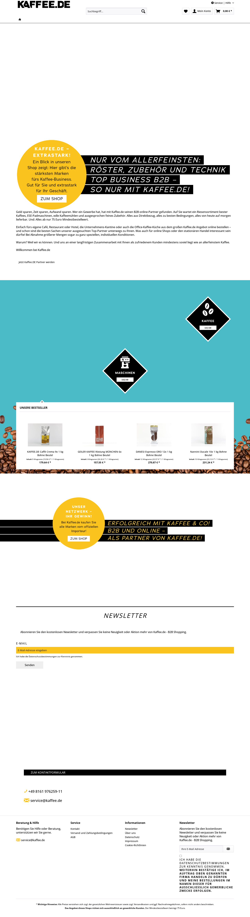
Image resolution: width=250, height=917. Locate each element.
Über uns (130, 833)
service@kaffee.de (33, 840)
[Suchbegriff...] (116, 11)
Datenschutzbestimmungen (43, 656)
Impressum (131, 841)
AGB (73, 837)
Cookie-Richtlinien (135, 845)
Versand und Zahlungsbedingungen (92, 833)
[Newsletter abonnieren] (228, 848)
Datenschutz (132, 837)
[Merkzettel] (185, 11)
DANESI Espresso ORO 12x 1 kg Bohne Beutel (154, 453)
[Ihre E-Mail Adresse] (201, 848)
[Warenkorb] (224, 11)
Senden (30, 665)
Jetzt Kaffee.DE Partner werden (37, 262)
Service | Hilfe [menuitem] (221, 2)
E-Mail (21, 643)
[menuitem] (116, 11)
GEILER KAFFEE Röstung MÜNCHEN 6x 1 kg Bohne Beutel (100, 453)
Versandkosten (141, 904)
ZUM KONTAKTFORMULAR (48, 772)
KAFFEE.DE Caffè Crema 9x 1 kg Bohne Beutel (45, 453)
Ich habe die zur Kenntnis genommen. (206, 875)
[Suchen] (143, 11)
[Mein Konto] (202, 11)
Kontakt (75, 828)
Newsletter (131, 828)
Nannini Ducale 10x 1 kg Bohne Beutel (208, 453)
